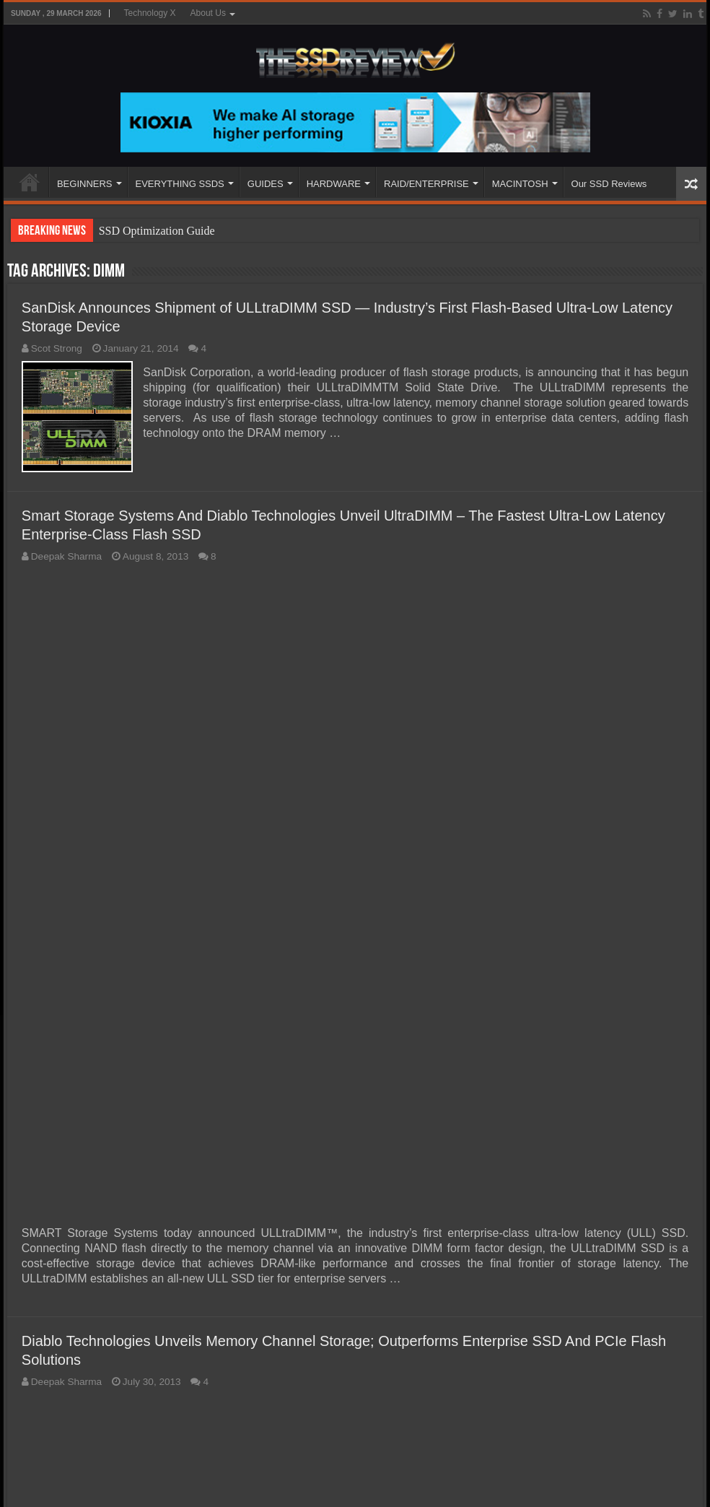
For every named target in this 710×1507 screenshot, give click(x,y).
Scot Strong (56, 348)
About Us (208, 13)
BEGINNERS (85, 183)
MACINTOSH (520, 183)
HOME (29, 182)
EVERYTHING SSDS (180, 183)
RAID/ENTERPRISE (426, 183)
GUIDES (265, 183)
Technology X (150, 13)
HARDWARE (334, 183)
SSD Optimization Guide (157, 231)
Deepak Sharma (66, 555)
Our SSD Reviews (609, 183)
